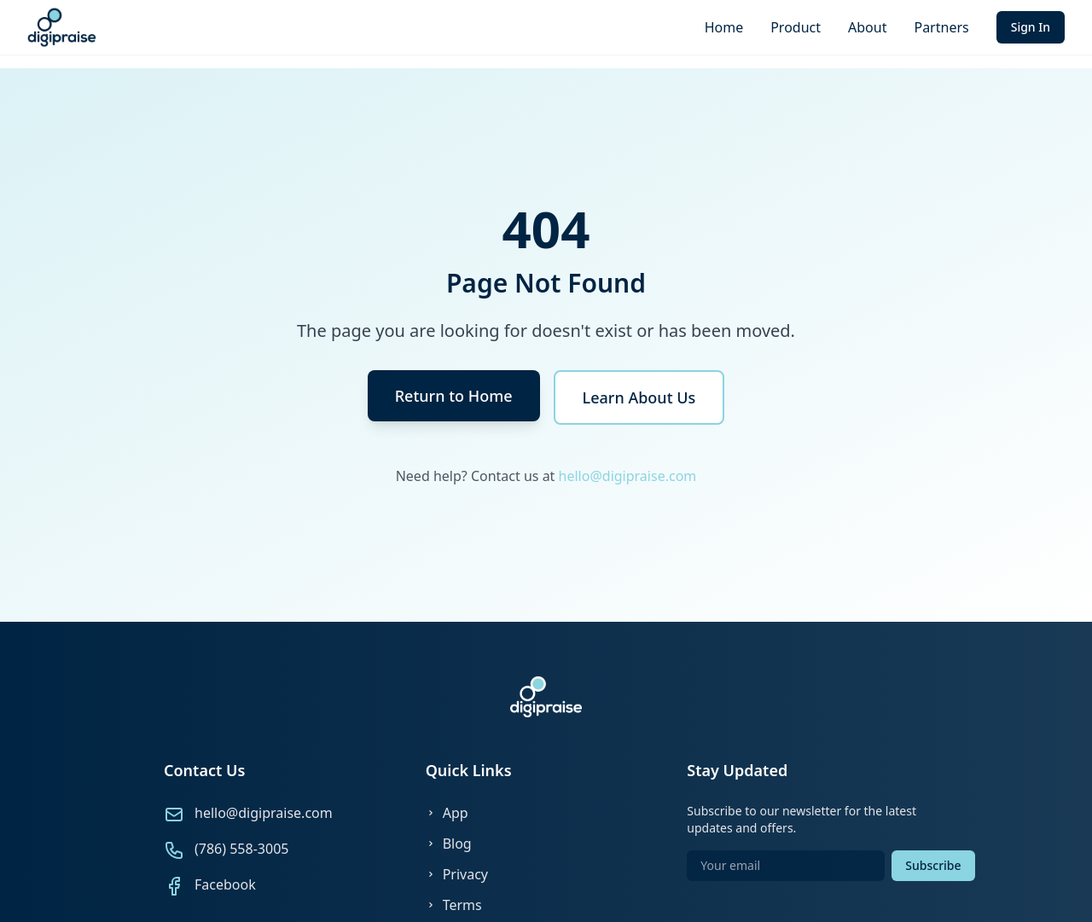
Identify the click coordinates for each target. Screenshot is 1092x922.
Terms (454, 905)
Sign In (1030, 27)
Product (795, 27)
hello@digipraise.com (628, 476)
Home (724, 27)
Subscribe (933, 865)
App (447, 812)
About (867, 27)
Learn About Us (639, 397)
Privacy (457, 874)
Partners (941, 27)
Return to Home (454, 396)
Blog (449, 843)
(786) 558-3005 (241, 848)
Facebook (225, 884)
